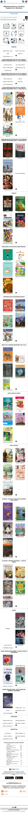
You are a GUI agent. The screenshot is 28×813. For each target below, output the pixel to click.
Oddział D (8, 764)
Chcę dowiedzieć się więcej (8, 811)
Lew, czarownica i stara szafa (11, 745)
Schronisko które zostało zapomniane (12, 763)
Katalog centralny (14, 13)
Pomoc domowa (9, 762)
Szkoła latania (9, 748)
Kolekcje (14, 19)
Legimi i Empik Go (9, 746)
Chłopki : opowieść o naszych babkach (12, 756)
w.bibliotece (6, 786)
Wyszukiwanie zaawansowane (6, 19)
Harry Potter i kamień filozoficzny (11, 747)
